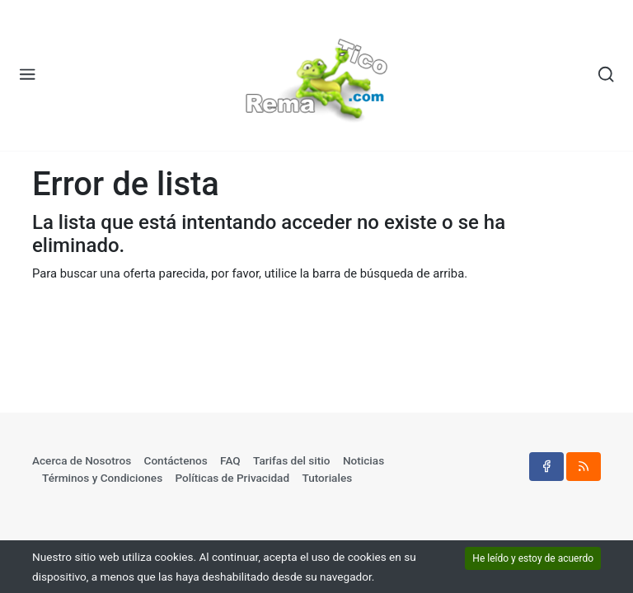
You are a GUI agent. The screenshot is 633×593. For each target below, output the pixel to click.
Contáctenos (176, 460)
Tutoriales (327, 477)
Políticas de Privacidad (233, 477)
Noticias (363, 460)
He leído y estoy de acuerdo (532, 558)
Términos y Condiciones (102, 477)
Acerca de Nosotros (81, 460)
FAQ (230, 460)
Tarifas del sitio (291, 460)
